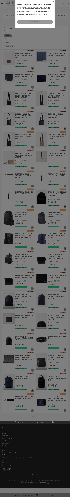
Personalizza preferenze (35, 25)
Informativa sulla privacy (22, 16)
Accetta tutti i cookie (35, 22)
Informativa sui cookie (37, 14)
